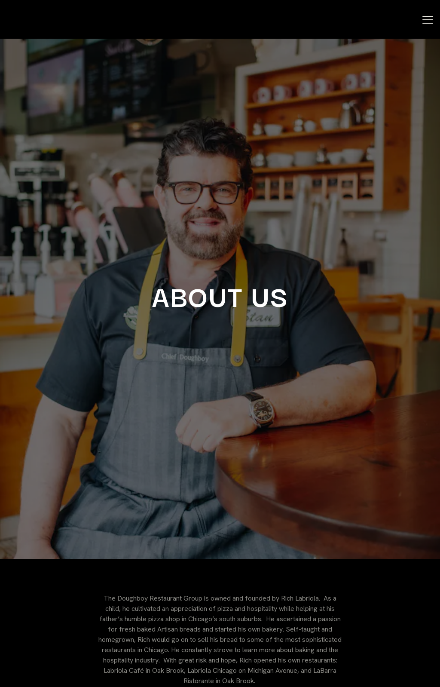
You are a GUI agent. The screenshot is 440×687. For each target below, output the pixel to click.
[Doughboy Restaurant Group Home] (53, 20)
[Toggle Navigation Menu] (428, 19)
